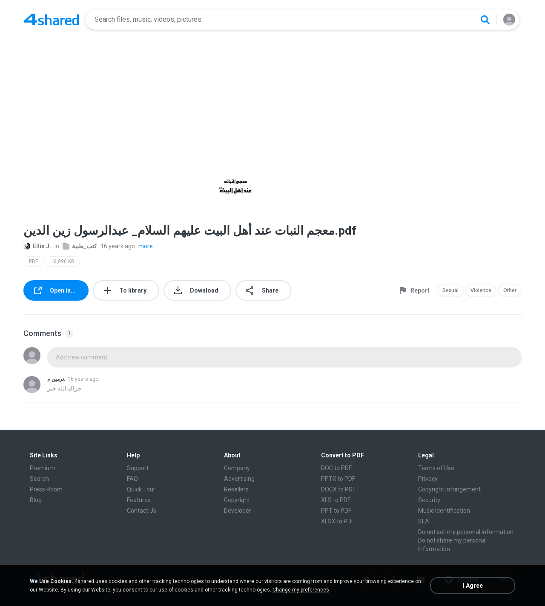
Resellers (236, 489)
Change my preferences (300, 590)
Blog (36, 500)
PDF (33, 261)
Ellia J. (37, 246)
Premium (42, 468)
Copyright (237, 500)
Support (138, 468)
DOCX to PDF (338, 489)
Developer (237, 510)
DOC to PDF (336, 468)
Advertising (239, 478)
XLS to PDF (335, 500)
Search (39, 478)
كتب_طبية (80, 246)
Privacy (428, 478)
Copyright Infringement (449, 489)
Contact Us (141, 510)
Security (429, 500)
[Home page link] (51, 20)
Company (237, 468)
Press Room (46, 489)
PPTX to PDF (338, 478)
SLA (423, 521)
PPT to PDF (336, 510)
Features (139, 500)
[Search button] (485, 19)
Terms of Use (436, 468)
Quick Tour (141, 489)
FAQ (132, 478)
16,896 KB (63, 261)
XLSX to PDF (337, 521)
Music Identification (444, 510)
